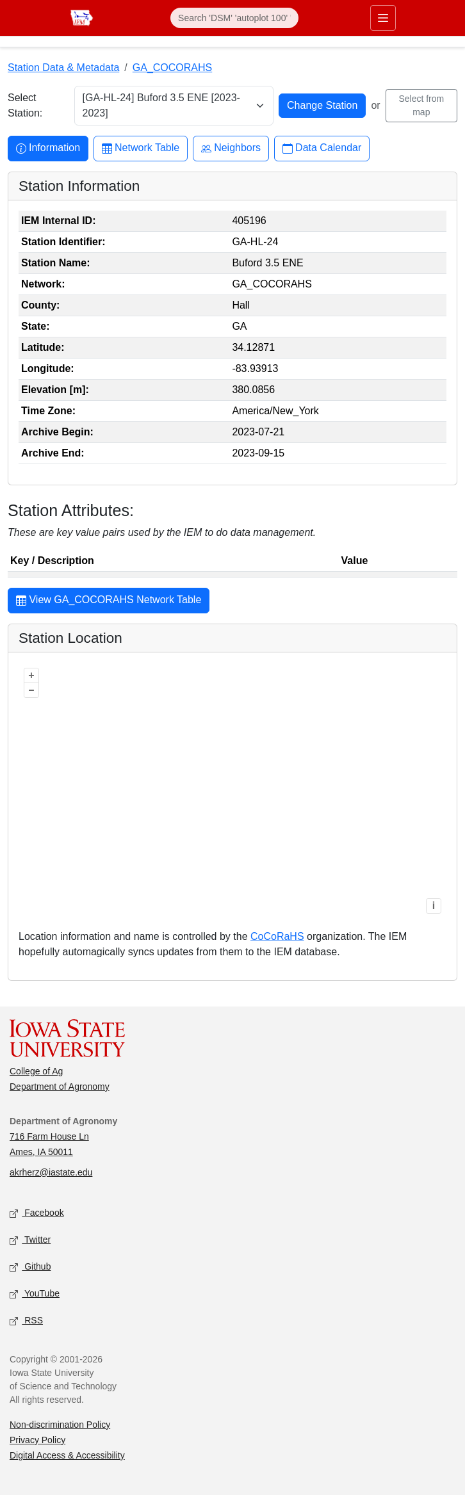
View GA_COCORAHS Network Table (108, 601)
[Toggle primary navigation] (383, 18)
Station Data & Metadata (63, 67)
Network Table (140, 148)
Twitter (30, 1239)
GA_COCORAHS (172, 67)
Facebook (37, 1212)
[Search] (234, 18)
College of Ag (36, 1071)
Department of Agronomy (60, 1086)
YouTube (35, 1293)
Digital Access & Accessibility (67, 1455)
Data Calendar (321, 148)
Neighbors (231, 148)
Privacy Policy (37, 1440)
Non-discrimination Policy (60, 1424)
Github (30, 1266)
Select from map (421, 105)
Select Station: (25, 105)
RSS (26, 1320)
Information (48, 148)
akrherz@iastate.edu (51, 1172)
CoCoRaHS (277, 936)
